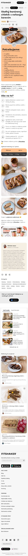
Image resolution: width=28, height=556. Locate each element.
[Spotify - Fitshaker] (14, 539)
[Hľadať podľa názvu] (2, 8)
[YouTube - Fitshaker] (10, 539)
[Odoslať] (23, 460)
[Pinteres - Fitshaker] (18, 539)
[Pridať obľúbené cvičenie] (9, 24)
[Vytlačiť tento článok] (13, 24)
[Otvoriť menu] (26, 3)
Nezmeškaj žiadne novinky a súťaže (10, 458)
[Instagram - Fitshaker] (6, 539)
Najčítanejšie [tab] (6, 310)
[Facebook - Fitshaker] (2, 539)
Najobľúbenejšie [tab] (15, 310)
